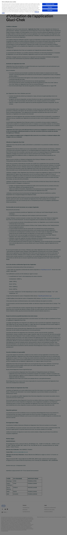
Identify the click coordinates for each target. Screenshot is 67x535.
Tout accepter (49, 10)
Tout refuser (50, 7)
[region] (33, 7)
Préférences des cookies (50, 4)
